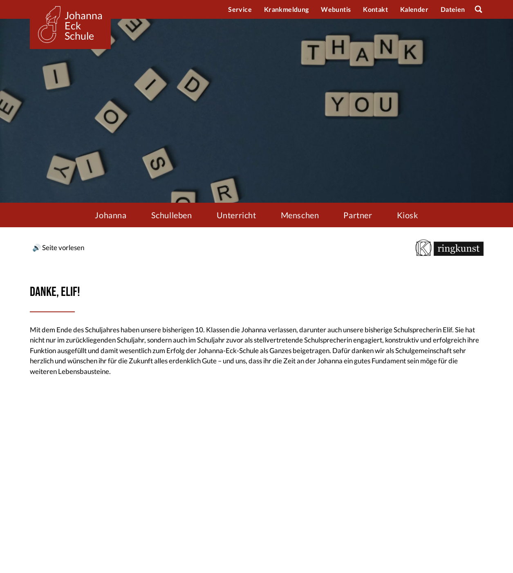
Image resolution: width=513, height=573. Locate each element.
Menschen (300, 215)
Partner (357, 215)
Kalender (414, 9)
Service (240, 9)
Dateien (453, 9)
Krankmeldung (286, 9)
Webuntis (336, 9)
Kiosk (407, 215)
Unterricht (236, 215)
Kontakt (375, 9)
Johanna (110, 215)
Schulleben (171, 215)
